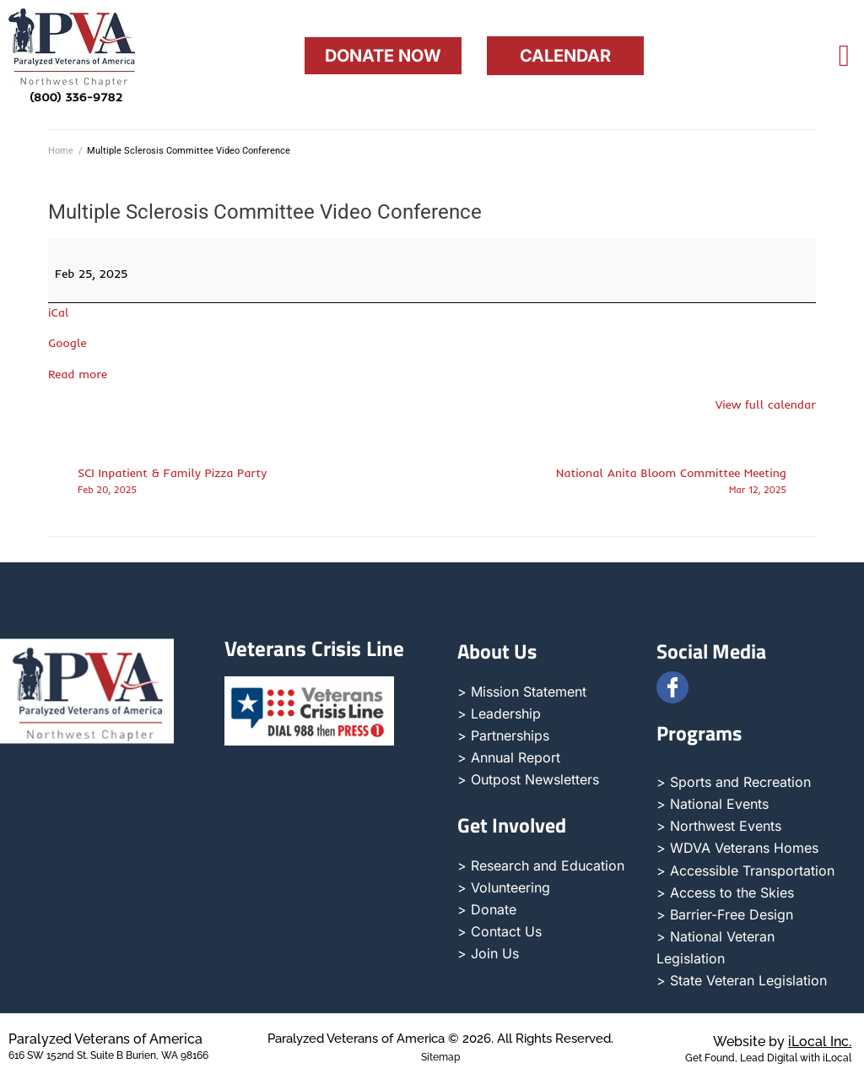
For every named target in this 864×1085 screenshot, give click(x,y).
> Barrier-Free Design (724, 914)
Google (67, 342)
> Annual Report (508, 757)
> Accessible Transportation (745, 870)
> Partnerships (503, 735)
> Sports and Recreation (733, 781)
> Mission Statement (521, 691)
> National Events (712, 803)
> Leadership (499, 713)
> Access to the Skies (725, 892)
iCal (58, 312)
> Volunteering (503, 887)
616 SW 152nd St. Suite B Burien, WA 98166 (108, 1055)
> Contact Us (499, 931)
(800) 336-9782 (76, 97)
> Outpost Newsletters (528, 779)
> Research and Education (540, 865)
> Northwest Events (718, 825)
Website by (782, 1041)
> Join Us (488, 953)
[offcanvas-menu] (844, 55)
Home (60, 150)
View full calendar (766, 404)
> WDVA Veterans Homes (737, 847)
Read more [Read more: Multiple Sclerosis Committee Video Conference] (77, 374)
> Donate (486, 909)
